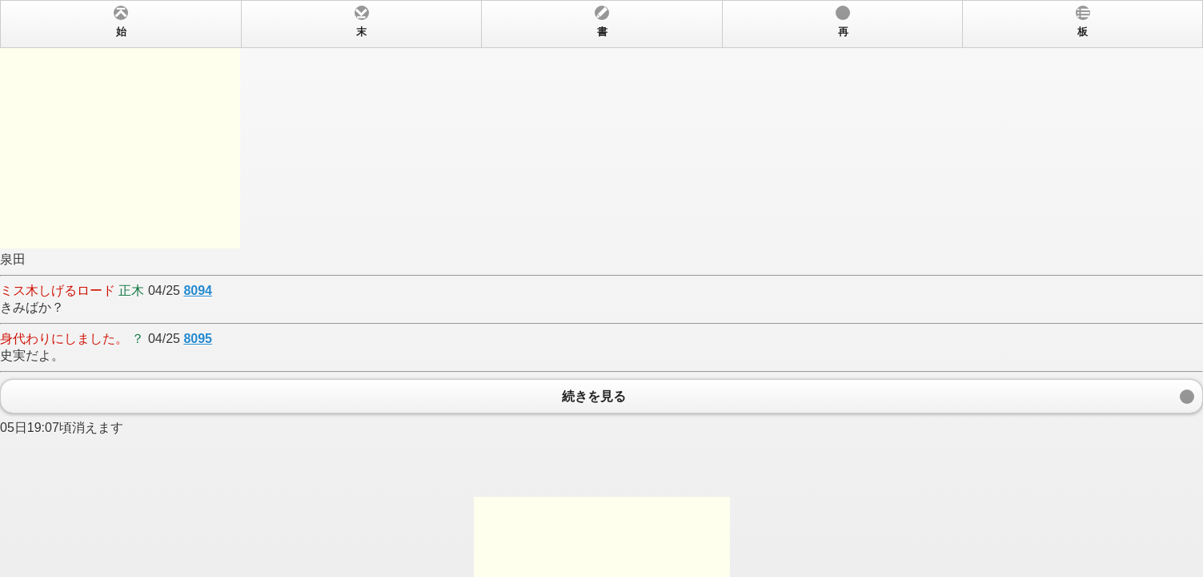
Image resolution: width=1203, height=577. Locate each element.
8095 (197, 338)
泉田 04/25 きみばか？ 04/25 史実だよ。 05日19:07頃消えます (601, 288)
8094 (197, 290)
